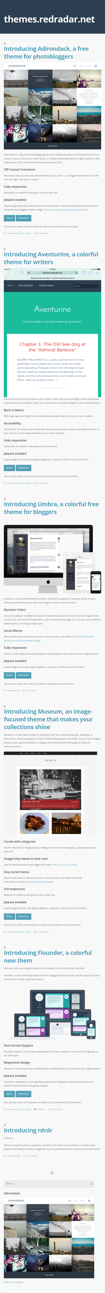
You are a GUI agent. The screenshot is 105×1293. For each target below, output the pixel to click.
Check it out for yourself (64, 864)
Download (23, 217)
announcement (13, 233)
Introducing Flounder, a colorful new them (48, 956)
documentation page (42, 881)
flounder (41, 1109)
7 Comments (31, 1156)
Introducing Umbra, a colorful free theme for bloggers (51, 508)
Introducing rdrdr (28, 1130)
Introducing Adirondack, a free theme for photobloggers (46, 52)
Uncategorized (13, 690)
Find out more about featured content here (66, 209)
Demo (9, 217)
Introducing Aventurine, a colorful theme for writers (51, 258)
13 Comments (43, 931)
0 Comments (42, 233)
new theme (26, 233)
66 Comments (57, 1109)
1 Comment (31, 690)
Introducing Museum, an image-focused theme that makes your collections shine (48, 719)
